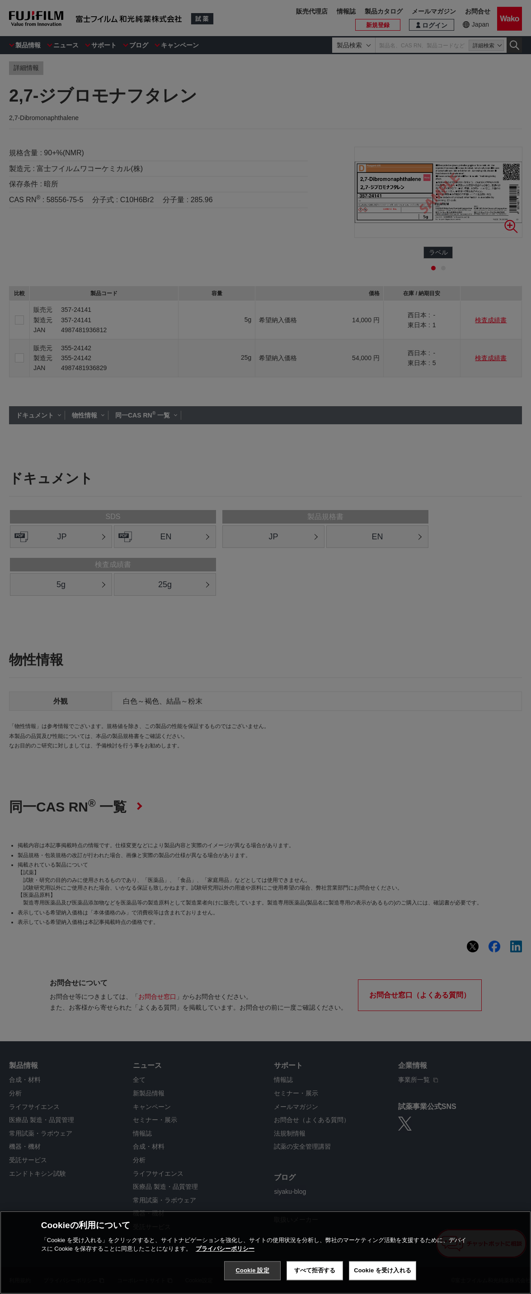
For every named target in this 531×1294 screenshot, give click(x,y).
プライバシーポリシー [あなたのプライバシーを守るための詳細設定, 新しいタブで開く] (225, 1248)
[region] (265, 1252)
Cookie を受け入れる (382, 1270)
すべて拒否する (315, 1270)
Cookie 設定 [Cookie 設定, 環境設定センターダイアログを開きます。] (252, 1270)
